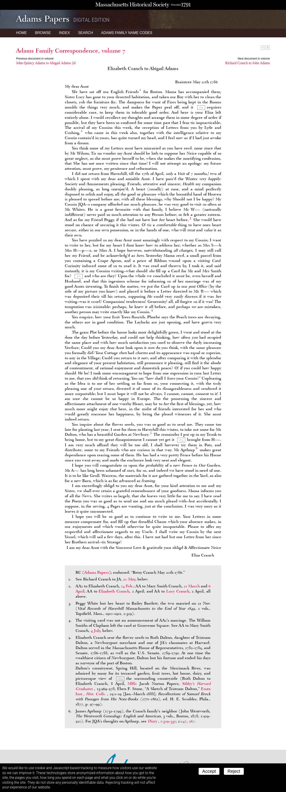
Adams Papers (96, 572)
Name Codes (126, 33)
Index (64, 33)
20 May (129, 579)
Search (85, 33)
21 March (192, 586)
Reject (233, 771)
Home (21, 33)
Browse (43, 33)
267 (192, 721)
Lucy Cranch (177, 591)
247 (184, 721)
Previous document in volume (35, 58)
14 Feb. (127, 586)
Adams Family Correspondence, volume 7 (70, 50)
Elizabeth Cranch (114, 591)
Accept (209, 771)
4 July (95, 630)
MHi (132, 683)
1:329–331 (168, 721)
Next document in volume (254, 58)
